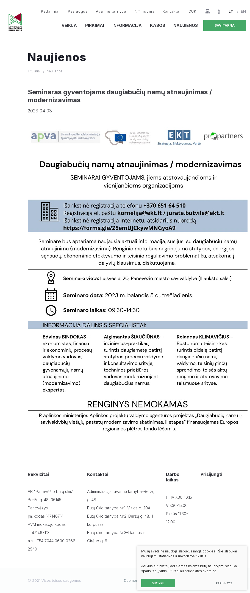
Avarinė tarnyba (111, 11)
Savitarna (225, 25)
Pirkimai (94, 25)
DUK (192, 11)
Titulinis (34, 71)
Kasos (157, 25)
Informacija (127, 25)
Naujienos (185, 25)
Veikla (69, 25)
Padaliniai (50, 11)
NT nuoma (144, 11)
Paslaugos (78, 11)
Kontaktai (171, 11)
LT (231, 11)
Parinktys (221, 580)
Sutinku (155, 580)
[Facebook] (219, 11)
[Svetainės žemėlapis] (207, 11)
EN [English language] (243, 11)
